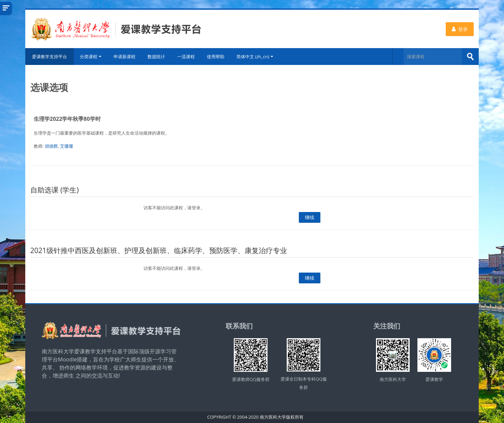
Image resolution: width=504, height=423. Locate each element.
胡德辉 (51, 146)
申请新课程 (124, 57)
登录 (460, 29)
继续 (309, 217)
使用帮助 (215, 57)
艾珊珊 (66, 146)
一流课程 (186, 57)
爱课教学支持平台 (49, 57)
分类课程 (90, 57)
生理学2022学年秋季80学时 (67, 118)
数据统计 (156, 57)
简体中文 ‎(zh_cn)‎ (255, 57)
